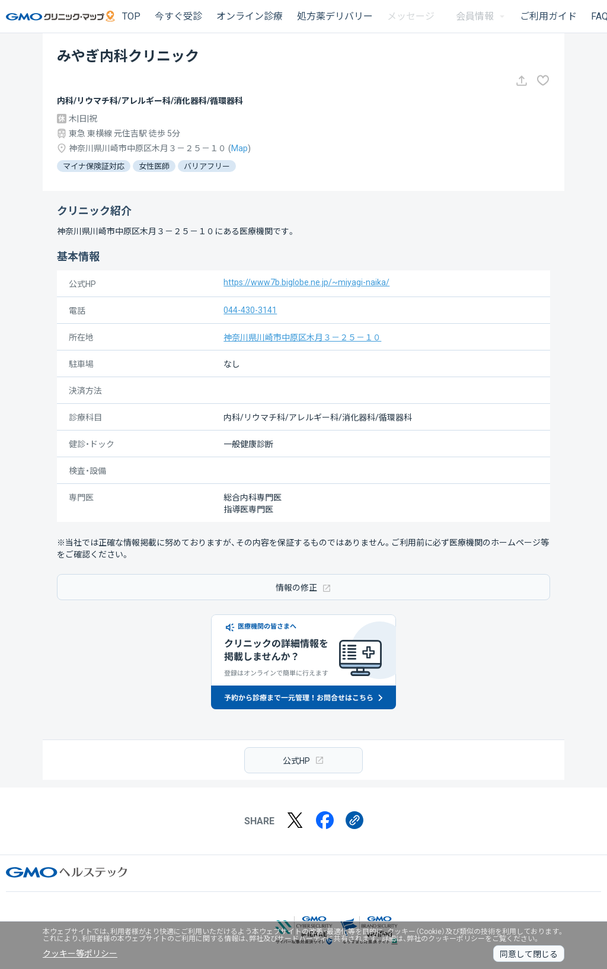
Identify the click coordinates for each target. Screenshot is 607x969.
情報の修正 (303, 587)
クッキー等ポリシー (80, 953)
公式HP (303, 760)
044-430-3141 (250, 310)
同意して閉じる (529, 954)
